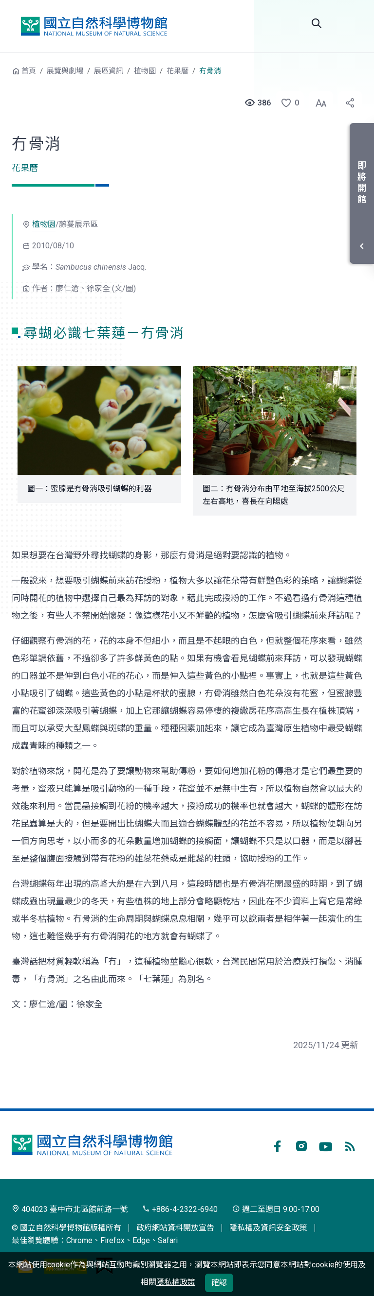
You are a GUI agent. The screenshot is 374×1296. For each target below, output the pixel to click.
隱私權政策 (175, 1282)
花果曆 (177, 71)
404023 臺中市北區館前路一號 (70, 1209)
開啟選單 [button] (350, 23)
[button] (287, 103)
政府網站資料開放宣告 (175, 1227)
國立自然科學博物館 (94, 26)
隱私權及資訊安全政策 (268, 1227)
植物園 (145, 71)
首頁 (28, 71)
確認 (219, 1282)
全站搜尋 (316, 23)
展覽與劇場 (65, 71)
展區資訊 (108, 71)
